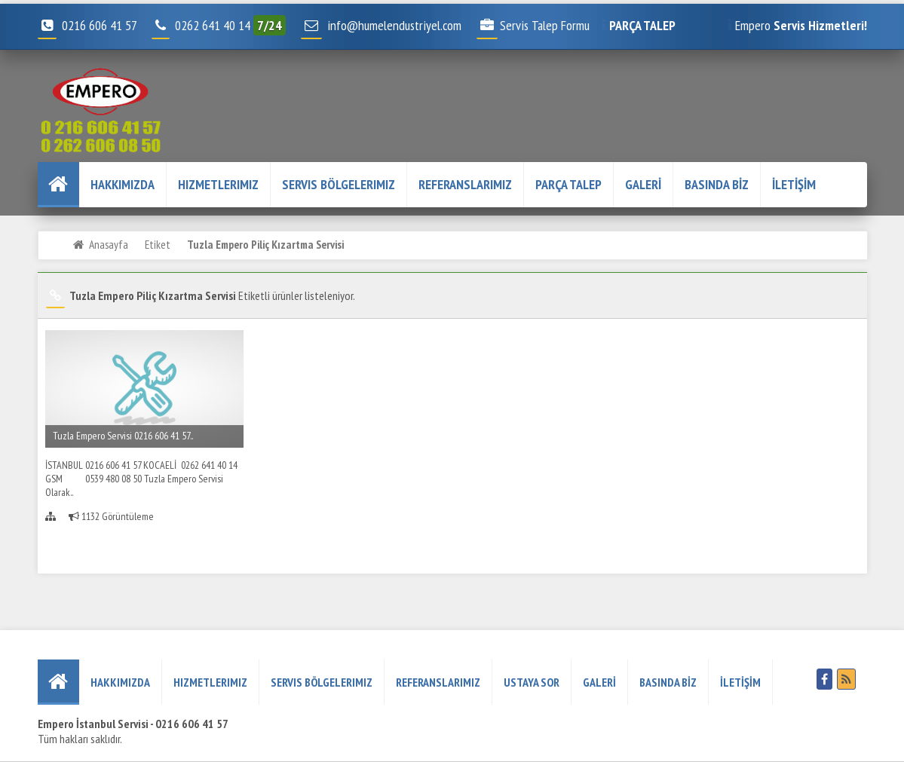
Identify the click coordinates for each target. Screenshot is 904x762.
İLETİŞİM (794, 184)
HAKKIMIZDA (122, 184)
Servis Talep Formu (533, 25)
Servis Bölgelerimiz (338, 184)
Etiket (157, 244)
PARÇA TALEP (568, 184)
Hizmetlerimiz (218, 184)
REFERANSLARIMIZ (465, 184)
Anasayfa (108, 244)
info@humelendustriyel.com (394, 25)
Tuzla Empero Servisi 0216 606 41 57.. (123, 435)
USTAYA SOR (531, 682)
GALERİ (643, 184)
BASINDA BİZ (717, 184)
